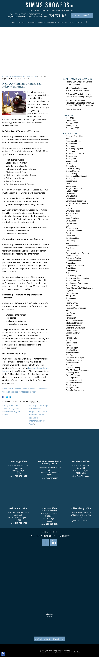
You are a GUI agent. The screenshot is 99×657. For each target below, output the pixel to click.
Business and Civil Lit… (76, 154)
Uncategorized (72, 378)
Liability (69, 183)
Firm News (70, 313)
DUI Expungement (73, 276)
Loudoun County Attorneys (11, 76)
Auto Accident (71, 144)
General (69, 315)
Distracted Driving (73, 258)
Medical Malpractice (74, 333)
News (68, 335)
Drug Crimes (71, 263)
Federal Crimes (32, 76)
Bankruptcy (70, 146)
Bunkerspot (70, 151)
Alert (68, 139)
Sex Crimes (71, 248)
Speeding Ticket (72, 373)
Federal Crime (72, 303)
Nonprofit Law (71, 338)
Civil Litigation (71, 196)
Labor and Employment (75, 328)
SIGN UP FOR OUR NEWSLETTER (49, 639)
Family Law (70, 296)
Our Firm (21, 22)
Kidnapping (70, 241)
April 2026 (70, 118)
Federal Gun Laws (73, 109)
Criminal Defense (73, 211)
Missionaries (71, 186)
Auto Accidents (72, 350)
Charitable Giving (73, 168)
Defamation (70, 198)
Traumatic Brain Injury (75, 358)
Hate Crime (70, 236)
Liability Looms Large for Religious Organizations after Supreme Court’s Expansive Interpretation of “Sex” (38, 414)
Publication (70, 365)
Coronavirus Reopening (76, 201)
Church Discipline (73, 171)
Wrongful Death (72, 388)
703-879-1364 (21, 517)
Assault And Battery (74, 141)
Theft (68, 251)
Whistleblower (72, 385)
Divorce (69, 301)
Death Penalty (72, 223)
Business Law (71, 156)
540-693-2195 (52, 519)
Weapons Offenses (74, 383)
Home (14, 22)
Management (71, 161)
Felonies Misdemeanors (76, 308)
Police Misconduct (73, 246)
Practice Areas (31, 22)
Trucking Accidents (74, 360)
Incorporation (71, 181)
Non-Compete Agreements (77, 283)
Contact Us (78, 22)
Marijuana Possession (75, 266)
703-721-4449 (83, 517)
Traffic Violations (73, 375)
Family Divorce (72, 293)
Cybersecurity (71, 174)
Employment (71, 159)
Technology (70, 193)
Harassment (71, 318)
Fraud (68, 233)
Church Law (71, 166)
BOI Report (70, 208)
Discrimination (72, 256)
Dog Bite (69, 355)
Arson (68, 216)
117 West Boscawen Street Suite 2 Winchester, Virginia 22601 (49, 512)
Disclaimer (49, 616)
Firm (67, 310)
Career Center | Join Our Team (57, 22)
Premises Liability (73, 363)
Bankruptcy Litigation (74, 149)
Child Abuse (71, 221)
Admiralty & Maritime (74, 136)
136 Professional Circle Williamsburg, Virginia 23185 (81, 556)
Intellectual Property (74, 323)
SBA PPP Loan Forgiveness (77, 370)
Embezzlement (72, 228)
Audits (68, 340)
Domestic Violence (73, 261)
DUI (67, 273)
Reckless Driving (73, 368)
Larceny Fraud (72, 330)
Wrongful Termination (75, 390)
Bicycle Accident (72, 353)
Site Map (49, 614)
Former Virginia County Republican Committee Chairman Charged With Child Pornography (80, 102)
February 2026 (72, 123)
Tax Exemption (72, 191)
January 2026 (71, 126)
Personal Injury (72, 348)
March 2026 (71, 121)
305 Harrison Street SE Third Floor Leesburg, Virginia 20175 (18, 510)
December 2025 (72, 128)
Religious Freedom (74, 188)
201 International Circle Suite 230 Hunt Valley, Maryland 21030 (18, 557)
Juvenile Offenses (73, 325)
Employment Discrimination (77, 278)
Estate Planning (72, 286)
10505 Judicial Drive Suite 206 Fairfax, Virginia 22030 (49, 558)
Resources (41, 22)
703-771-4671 (58, 15)
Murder (69, 243)
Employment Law (73, 281)
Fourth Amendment (74, 231)
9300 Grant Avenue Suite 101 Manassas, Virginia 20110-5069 (80, 510)
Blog (71, 22)
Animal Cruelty (72, 213)
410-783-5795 (21, 564)
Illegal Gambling (72, 238)
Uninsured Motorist (74, 380)
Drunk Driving (71, 271)
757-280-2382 (83, 561)
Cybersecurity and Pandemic (78, 253)
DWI (67, 226)
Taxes (68, 164)
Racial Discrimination (74, 320)
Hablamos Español (81, 15)
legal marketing (58, 652)
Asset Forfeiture (72, 218)
